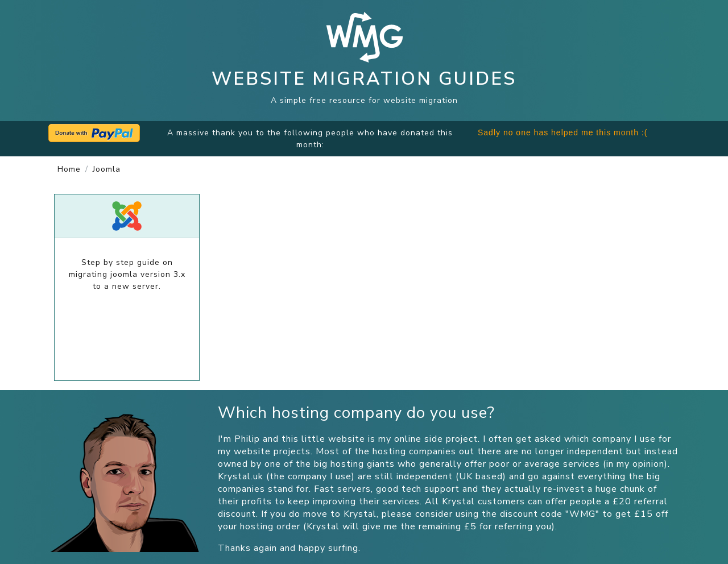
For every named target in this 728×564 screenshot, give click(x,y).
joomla (107, 169)
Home (69, 169)
